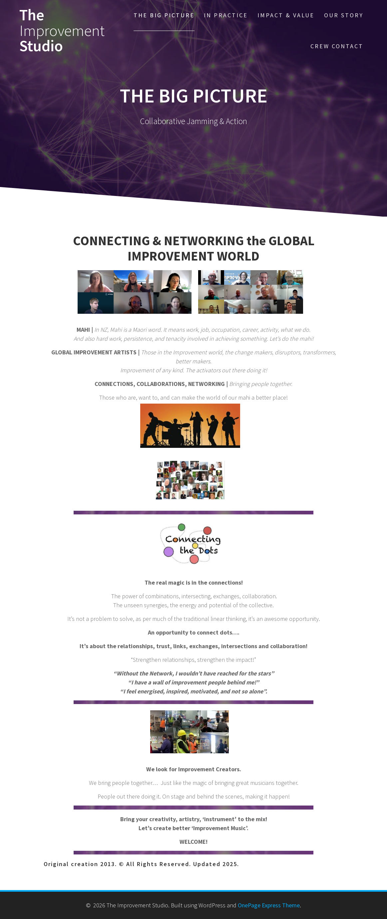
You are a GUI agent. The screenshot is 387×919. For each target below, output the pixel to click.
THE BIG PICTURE (164, 15)
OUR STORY (343, 15)
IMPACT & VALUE (285, 15)
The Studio (62, 30)
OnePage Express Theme (269, 905)
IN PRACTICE (226, 15)
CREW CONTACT (336, 46)
